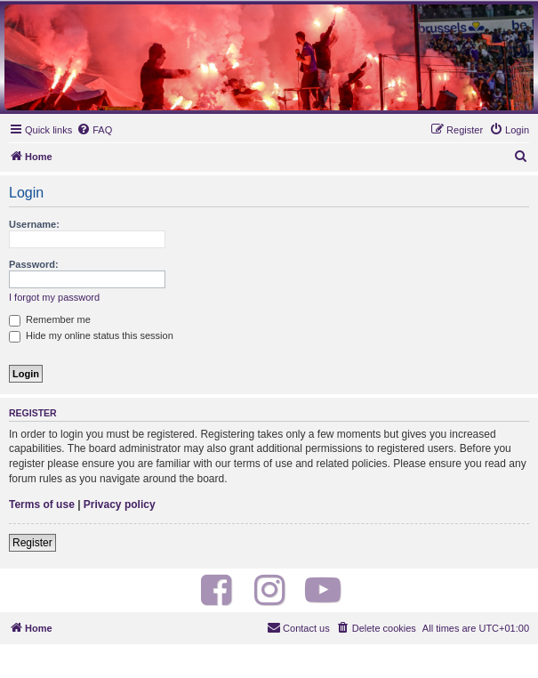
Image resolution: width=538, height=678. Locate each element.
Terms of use (42, 504)
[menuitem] (94, 130)
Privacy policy (120, 504)
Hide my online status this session (91, 335)
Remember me (50, 319)
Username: (34, 224)
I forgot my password (54, 297)
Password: (34, 264)
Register (32, 543)
